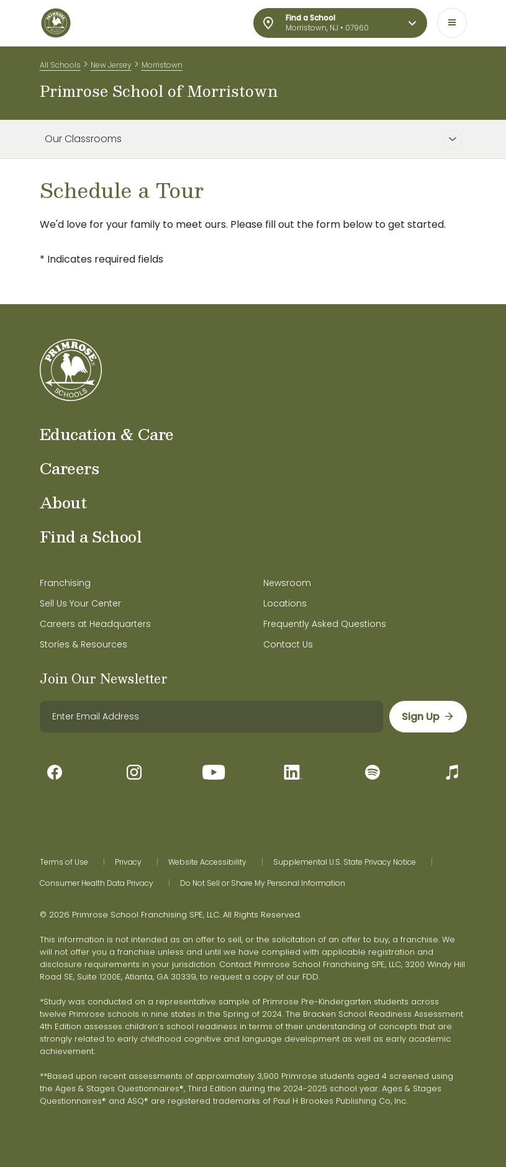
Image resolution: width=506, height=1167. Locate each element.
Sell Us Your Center (80, 603)
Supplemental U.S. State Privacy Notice (344, 862)
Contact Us (288, 644)
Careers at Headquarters (95, 624)
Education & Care (107, 433)
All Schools (60, 65)
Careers (69, 468)
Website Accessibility (207, 862)
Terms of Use (64, 862)
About (63, 502)
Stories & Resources (83, 644)
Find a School (91, 536)
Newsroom (287, 583)
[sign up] (428, 716)
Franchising (65, 583)
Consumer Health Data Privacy (96, 883)
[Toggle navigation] (452, 23)
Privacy (128, 862)
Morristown (162, 65)
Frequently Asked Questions (324, 624)
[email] (211, 716)
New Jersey (111, 65)
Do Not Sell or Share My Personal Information (262, 883)
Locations (285, 603)
